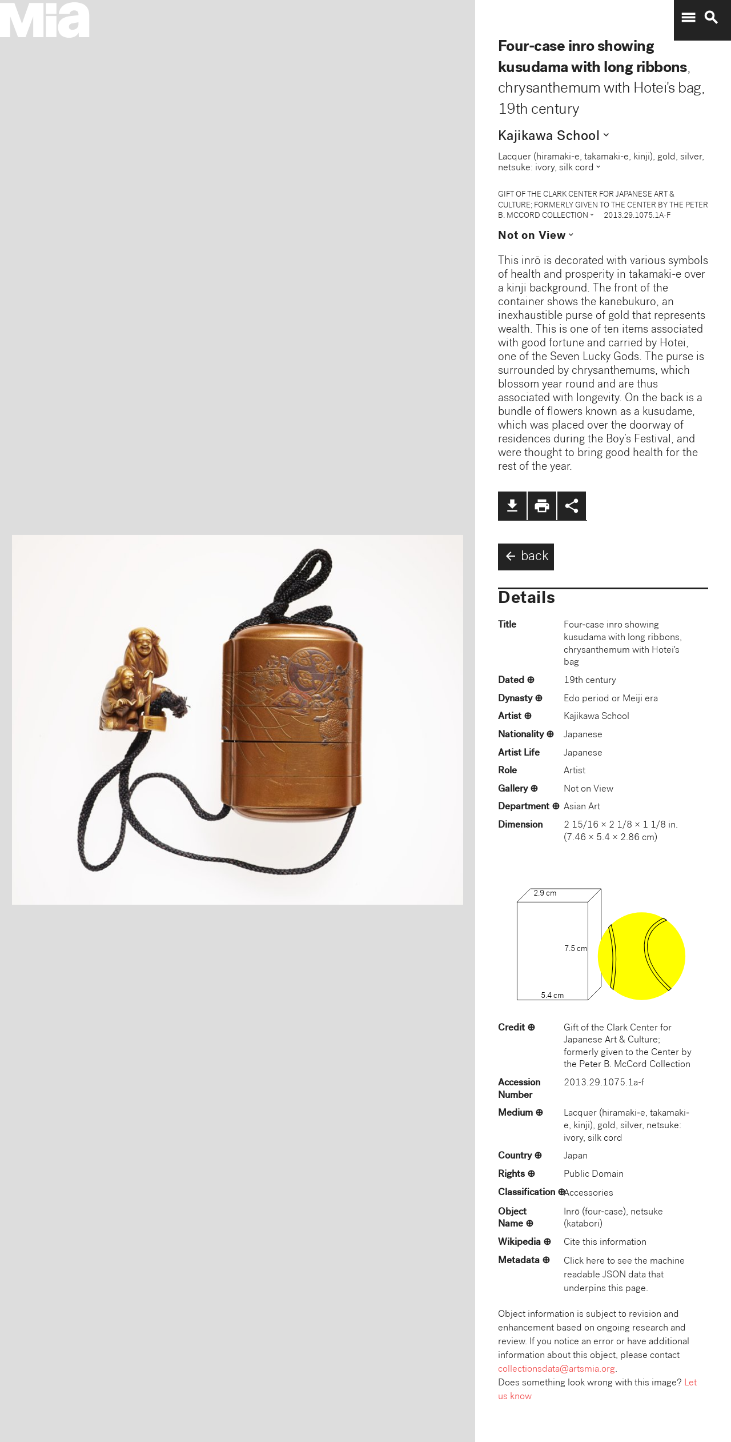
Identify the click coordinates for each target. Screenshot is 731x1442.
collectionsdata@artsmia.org (556, 1370)
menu (688, 17)
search (711, 17)
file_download (512, 505)
